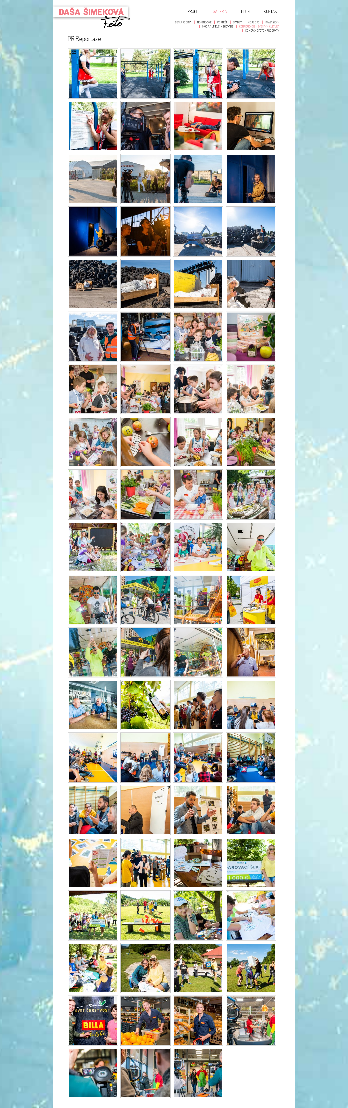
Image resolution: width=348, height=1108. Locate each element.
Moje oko (254, 22)
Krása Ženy (272, 22)
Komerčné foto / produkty (262, 30)
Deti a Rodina (183, 22)
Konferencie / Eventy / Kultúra (259, 26)
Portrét (222, 22)
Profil (193, 11)
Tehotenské (204, 22)
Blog (245, 11)
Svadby (237, 22)
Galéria (220, 11)
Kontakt (271, 11)
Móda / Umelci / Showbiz (217, 26)
